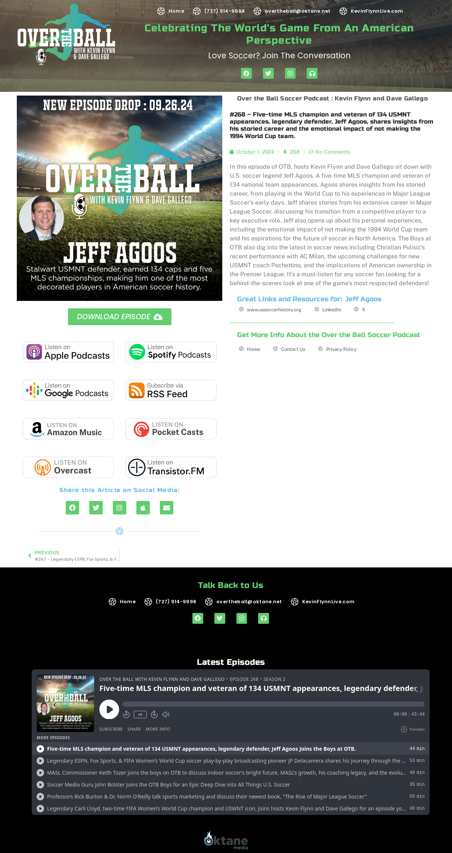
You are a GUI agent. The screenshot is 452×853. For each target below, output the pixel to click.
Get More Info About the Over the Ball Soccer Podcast (328, 335)
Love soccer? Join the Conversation (279, 55)
